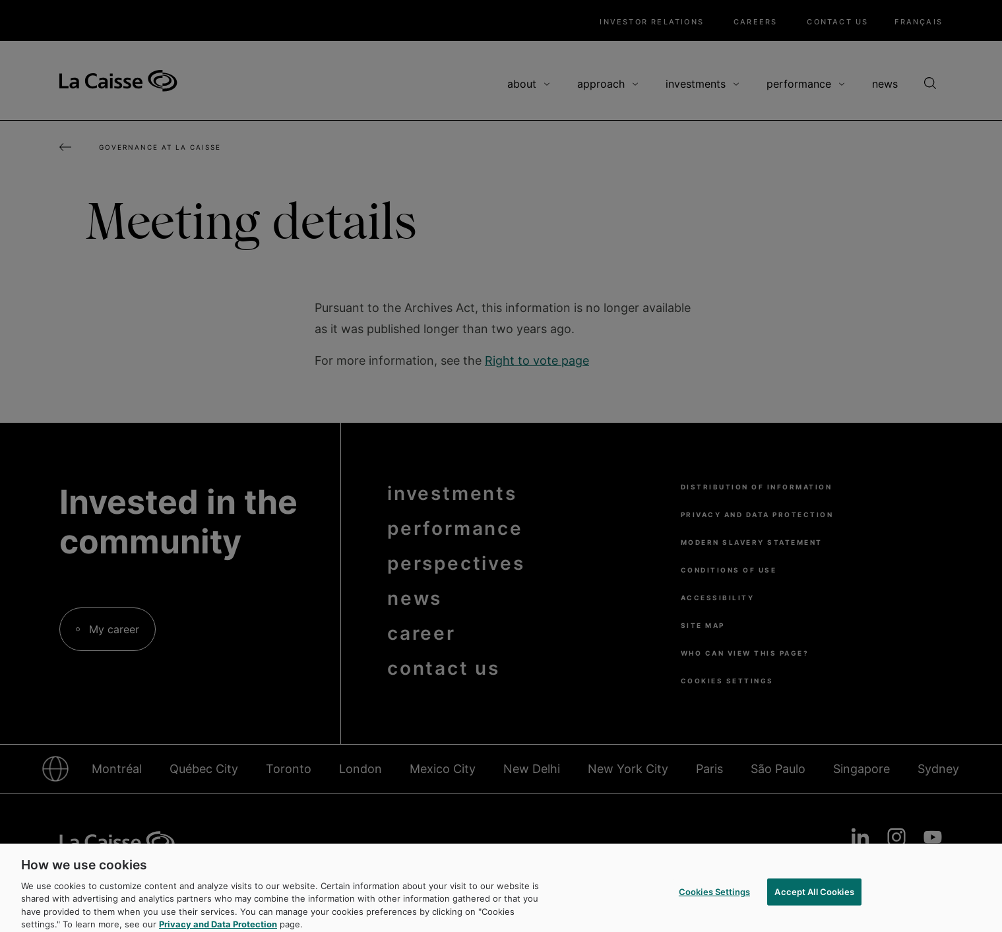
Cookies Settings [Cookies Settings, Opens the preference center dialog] (714, 898)
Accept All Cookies (814, 898)
